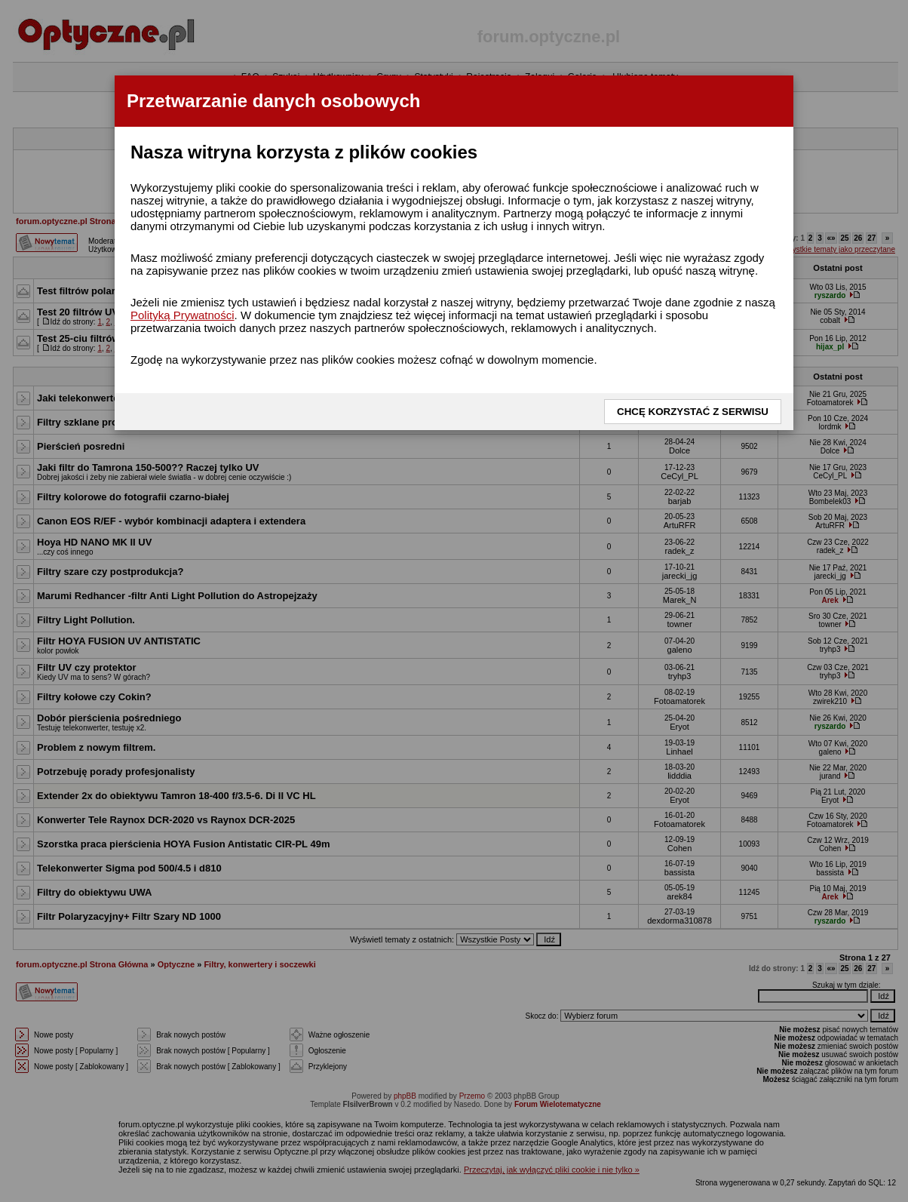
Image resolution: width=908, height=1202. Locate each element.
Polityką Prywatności (182, 315)
